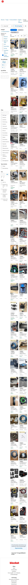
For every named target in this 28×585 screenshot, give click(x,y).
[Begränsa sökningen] (4, 112)
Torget (7, 19)
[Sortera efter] (25, 35)
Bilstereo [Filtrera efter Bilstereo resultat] (6, 36)
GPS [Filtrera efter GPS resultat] (5, 44)
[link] (5, 31)
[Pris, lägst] (1, 174)
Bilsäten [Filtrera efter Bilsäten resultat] (5, 38)
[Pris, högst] (3, 174)
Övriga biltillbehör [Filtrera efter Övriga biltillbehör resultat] (6, 56)
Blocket (2, 19)
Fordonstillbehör (13, 19)
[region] (14, 43)
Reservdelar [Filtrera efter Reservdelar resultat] (6, 46)
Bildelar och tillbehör (20, 21)
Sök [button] (7, 174)
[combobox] (7, 26)
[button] (25, 26)
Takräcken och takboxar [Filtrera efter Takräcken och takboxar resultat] (6, 52)
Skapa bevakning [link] (18, 548)
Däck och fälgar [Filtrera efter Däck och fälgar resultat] (6, 41)
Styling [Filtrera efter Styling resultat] (5, 48)
